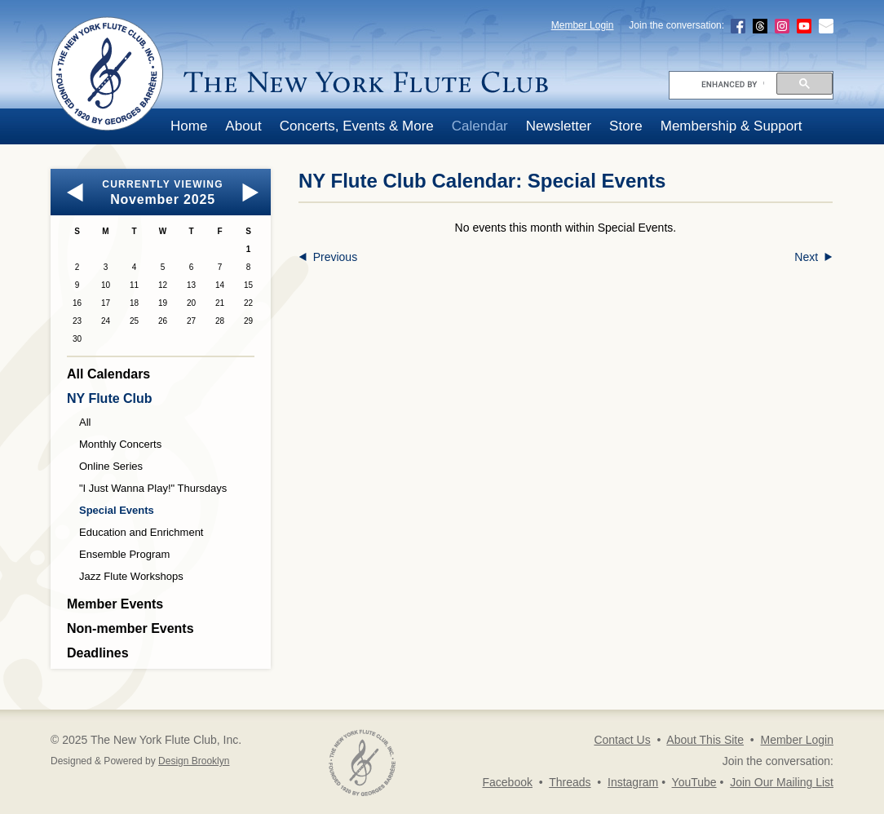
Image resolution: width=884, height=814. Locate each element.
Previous (327, 256)
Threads (569, 782)
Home (188, 126)
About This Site (705, 739)
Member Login (582, 25)
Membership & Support (731, 126)
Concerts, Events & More (357, 126)
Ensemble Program (124, 554)
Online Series (111, 466)
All (85, 422)
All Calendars (108, 374)
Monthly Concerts (120, 444)
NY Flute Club (109, 398)
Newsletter (558, 126)
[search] (732, 84)
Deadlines (98, 653)
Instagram (633, 782)
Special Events (116, 510)
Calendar (480, 126)
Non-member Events (130, 628)
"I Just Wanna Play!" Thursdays (153, 488)
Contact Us (622, 739)
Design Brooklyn (193, 761)
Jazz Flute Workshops (131, 576)
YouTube (694, 782)
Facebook (507, 782)
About (243, 126)
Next (813, 256)
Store (626, 126)
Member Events (115, 604)
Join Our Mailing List (781, 782)
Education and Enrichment (141, 532)
